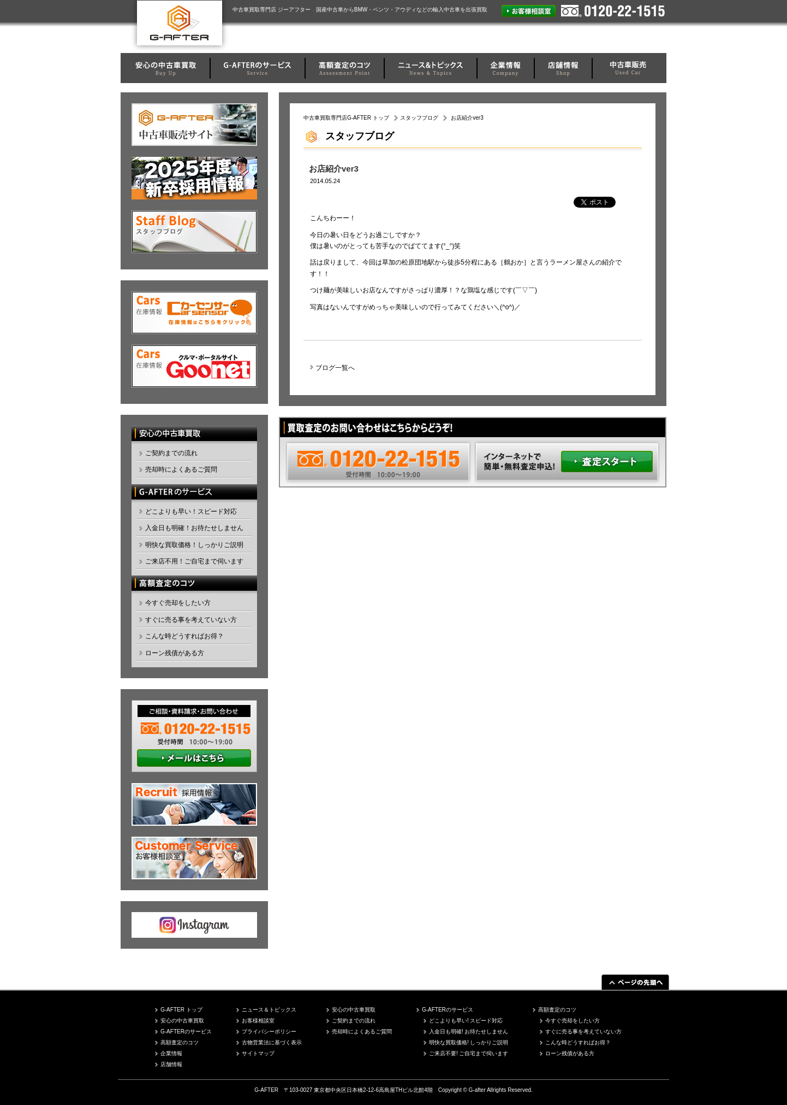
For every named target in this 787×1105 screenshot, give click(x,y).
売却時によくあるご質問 (181, 469)
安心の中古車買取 (182, 1021)
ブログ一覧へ (335, 368)
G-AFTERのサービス (186, 1031)
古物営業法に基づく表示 (272, 1042)
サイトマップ (258, 1053)
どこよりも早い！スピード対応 (191, 511)
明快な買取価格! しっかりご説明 (469, 1042)
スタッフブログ (419, 118)
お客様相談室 (258, 1021)
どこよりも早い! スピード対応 (466, 1021)
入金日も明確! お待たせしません (469, 1031)
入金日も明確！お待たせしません (194, 528)
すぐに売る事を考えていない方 (191, 620)
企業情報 (171, 1053)
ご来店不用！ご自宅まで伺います (194, 561)
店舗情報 (171, 1064)
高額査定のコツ (179, 1042)
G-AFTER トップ (181, 1010)
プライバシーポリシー (269, 1031)
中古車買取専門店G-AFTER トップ (346, 118)
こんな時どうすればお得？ (184, 636)
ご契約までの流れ (171, 453)
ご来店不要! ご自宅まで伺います (469, 1053)
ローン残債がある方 (174, 653)
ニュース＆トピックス (269, 1010)
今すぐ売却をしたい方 (178, 603)
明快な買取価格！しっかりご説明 (194, 545)
